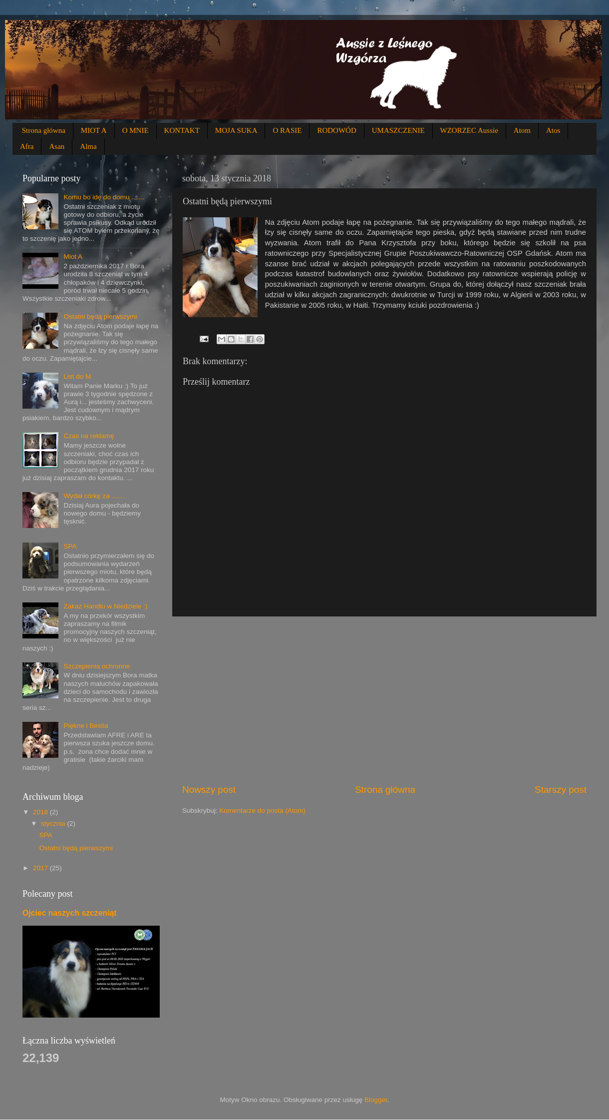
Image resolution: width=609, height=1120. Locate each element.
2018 (41, 812)
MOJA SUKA (236, 130)
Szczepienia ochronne (96, 666)
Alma (88, 146)
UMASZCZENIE (398, 130)
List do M (77, 376)
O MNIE (135, 130)
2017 (41, 868)
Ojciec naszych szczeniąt (69, 913)
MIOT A (94, 130)
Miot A (72, 256)
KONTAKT (182, 130)
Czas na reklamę (88, 436)
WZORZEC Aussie (469, 130)
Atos (553, 130)
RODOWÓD (336, 130)
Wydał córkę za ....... (93, 496)
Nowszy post (209, 789)
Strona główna (43, 130)
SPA (69, 546)
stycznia (54, 823)
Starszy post (561, 789)
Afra (26, 146)
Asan (56, 146)
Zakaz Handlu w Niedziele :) (105, 606)
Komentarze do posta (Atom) (262, 810)
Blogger (375, 1100)
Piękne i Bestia (85, 725)
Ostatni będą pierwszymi (100, 316)
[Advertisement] (384, 700)
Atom (522, 130)
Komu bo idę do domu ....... (103, 197)
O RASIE (287, 130)
